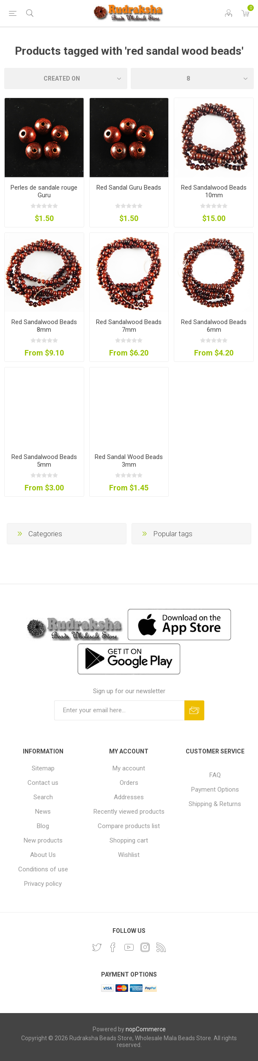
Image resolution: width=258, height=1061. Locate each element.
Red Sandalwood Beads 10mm (214, 191)
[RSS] (161, 947)
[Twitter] (97, 947)
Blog (43, 826)
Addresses (129, 797)
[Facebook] (113, 947)
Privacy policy (43, 883)
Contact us (42, 783)
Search (43, 797)
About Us (43, 855)
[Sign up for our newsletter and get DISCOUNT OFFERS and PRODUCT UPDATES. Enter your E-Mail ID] (119, 710)
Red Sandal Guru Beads (128, 187)
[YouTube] (129, 947)
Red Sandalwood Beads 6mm (214, 325)
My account (129, 768)
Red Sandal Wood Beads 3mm (129, 460)
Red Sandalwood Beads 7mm (129, 325)
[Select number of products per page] (192, 78)
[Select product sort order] (65, 78)
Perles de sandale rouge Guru (44, 191)
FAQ (215, 775)
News (43, 811)
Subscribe (194, 710)
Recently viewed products (129, 811)
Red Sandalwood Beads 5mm (44, 460)
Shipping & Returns (215, 804)
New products (43, 840)
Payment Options (215, 789)
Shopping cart (129, 840)
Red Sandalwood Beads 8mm (44, 325)
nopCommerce (146, 1029)
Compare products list (129, 826)
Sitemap (43, 768)
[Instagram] (145, 947)
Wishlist (129, 855)
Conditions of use (43, 869)
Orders (129, 783)
